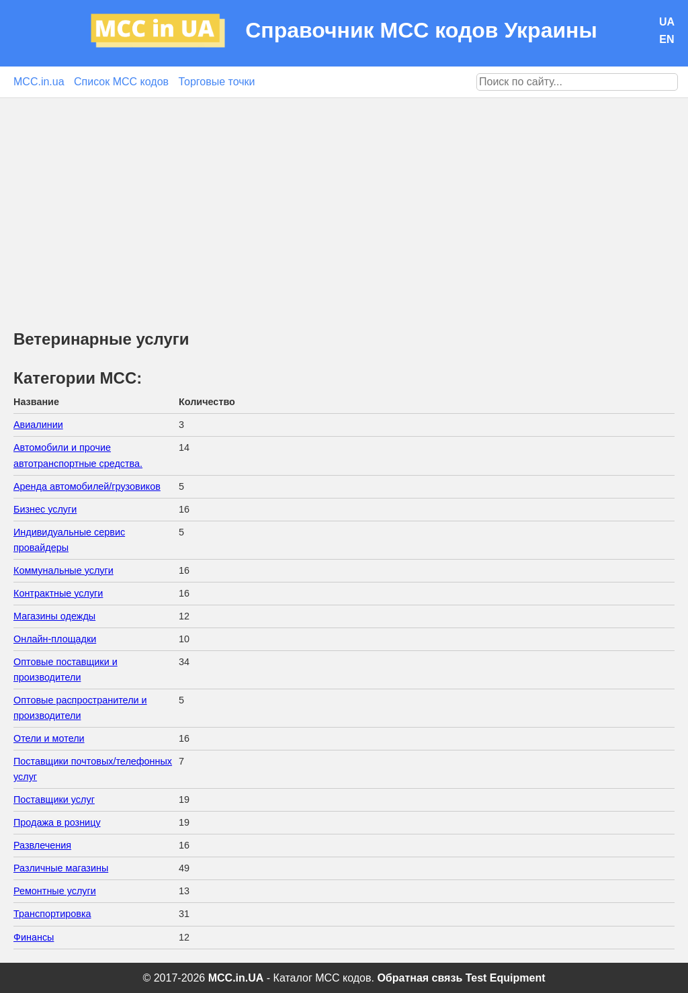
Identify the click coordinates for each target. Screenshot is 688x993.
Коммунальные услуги (63, 570)
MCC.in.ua (38, 81)
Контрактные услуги (58, 593)
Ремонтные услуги (54, 891)
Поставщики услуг (54, 799)
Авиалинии (38, 424)
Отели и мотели (49, 738)
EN (666, 39)
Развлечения (42, 845)
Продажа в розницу (57, 822)
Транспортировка (52, 913)
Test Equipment (506, 978)
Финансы (33, 937)
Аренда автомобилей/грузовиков (87, 486)
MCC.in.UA (236, 978)
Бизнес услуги (45, 509)
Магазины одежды (54, 616)
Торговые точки (217, 81)
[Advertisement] (344, 199)
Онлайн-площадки (54, 639)
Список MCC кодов (121, 81)
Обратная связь (419, 978)
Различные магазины (60, 868)
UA (667, 22)
